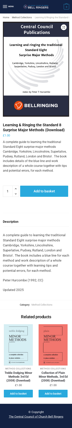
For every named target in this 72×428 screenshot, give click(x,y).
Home (6, 17)
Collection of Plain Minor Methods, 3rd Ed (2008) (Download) (53, 376)
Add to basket (44, 191)
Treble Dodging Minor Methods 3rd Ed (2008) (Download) (18, 376)
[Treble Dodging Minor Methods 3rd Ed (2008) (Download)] (18, 345)
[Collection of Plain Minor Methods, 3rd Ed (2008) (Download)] (53, 345)
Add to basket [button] (18, 393)
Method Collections (22, 17)
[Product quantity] (7, 191)
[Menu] (8, 7)
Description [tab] (10, 222)
